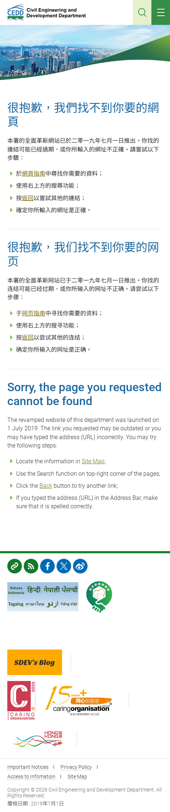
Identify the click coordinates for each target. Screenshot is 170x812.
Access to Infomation (31, 776)
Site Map (93, 461)
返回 (28, 198)
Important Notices (28, 767)
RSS (31, 566)
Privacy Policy (76, 767)
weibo (80, 566)
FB (47, 566)
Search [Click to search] (142, 12)
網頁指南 (33, 173)
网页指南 (33, 313)
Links (14, 566)
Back (45, 485)
